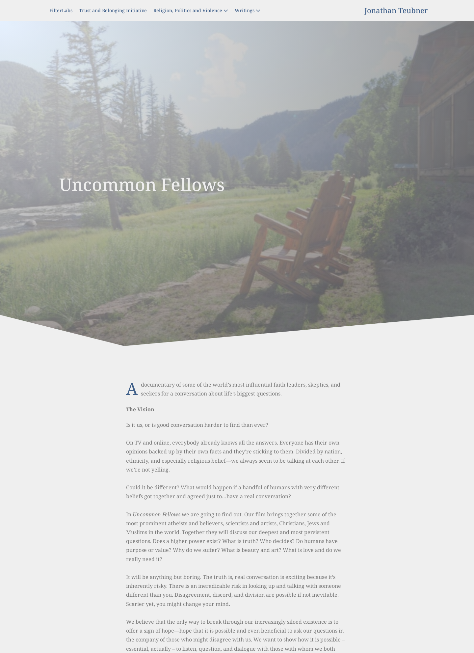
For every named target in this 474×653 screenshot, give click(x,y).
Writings (247, 10)
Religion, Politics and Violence (190, 10)
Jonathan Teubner (396, 10)
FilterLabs (60, 10)
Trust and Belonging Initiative (113, 10)
